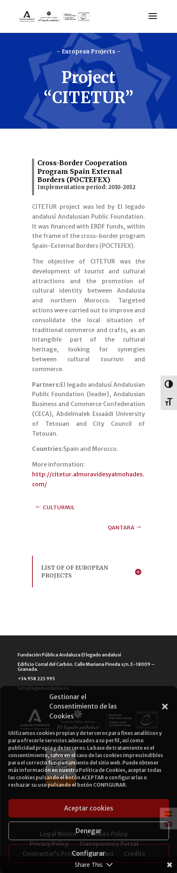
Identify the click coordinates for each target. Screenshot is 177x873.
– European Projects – (88, 51)
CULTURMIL (59, 507)
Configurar (89, 853)
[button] (165, 706)
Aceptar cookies (88, 808)
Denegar (89, 831)
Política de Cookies (102, 770)
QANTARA (121, 527)
